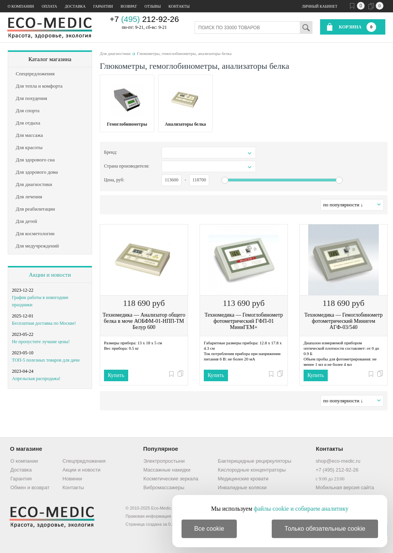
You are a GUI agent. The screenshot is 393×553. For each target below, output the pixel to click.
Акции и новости (50, 275)
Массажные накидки (167, 470)
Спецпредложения (84, 461)
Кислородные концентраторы (252, 470)
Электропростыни (164, 461)
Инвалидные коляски (242, 487)
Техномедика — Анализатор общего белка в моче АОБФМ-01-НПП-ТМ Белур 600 (143, 321)
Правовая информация (148, 516)
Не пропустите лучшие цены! (41, 341)
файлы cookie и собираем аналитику (301, 508)
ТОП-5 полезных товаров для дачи (45, 360)
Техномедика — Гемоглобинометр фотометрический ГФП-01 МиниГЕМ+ (244, 321)
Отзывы (153, 6)
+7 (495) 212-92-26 (336, 470)
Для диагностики (115, 53)
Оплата (49, 6)
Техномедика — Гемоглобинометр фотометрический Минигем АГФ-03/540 (343, 321)
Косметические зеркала (171, 479)
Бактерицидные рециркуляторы (254, 461)
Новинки (72, 479)
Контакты (179, 6)
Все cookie (209, 528)
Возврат (129, 6)
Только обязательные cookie (324, 528)
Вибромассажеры (164, 487)
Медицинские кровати (243, 479)
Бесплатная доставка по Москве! (44, 323)
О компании (21, 6)
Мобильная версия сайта (344, 487)
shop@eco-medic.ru (337, 461)
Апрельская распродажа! (36, 378)
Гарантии (103, 6)
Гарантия (20, 479)
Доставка (75, 6)
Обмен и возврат (30, 487)
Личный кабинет (319, 6)
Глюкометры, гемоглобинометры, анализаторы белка (184, 53)
